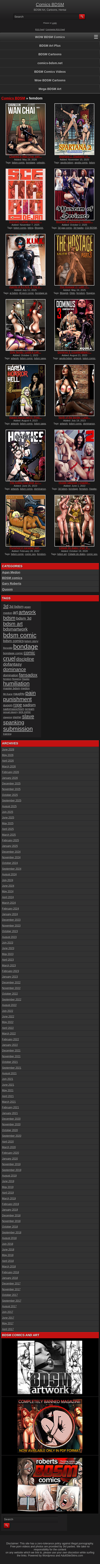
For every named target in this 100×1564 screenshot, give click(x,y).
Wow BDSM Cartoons (50, 80)
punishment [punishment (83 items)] (17, 699)
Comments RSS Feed (55, 29)
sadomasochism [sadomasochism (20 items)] (13, 709)
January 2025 (10, 846)
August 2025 (9, 806)
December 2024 (11, 851)
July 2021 (7, 1079)
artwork (15, 358)
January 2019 (10, 1209)
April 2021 (8, 1096)
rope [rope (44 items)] (17, 704)
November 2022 (11, 988)
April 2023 (8, 959)
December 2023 (11, 919)
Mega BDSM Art (50, 89)
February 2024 (10, 908)
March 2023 (9, 965)
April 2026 (8, 760)
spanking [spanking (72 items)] (13, 722)
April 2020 (8, 1141)
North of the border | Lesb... (74, 417)
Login (54, 23)
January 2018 (10, 1278)
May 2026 (8, 755)
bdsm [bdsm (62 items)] (9, 618)
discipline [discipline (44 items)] (25, 659)
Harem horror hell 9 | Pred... (25, 417)
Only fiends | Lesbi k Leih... (25, 352)
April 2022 (8, 1028)
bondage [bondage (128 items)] (25, 646)
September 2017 (11, 1300)
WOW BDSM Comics (50, 37)
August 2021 (9, 1073)
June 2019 (8, 1181)
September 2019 (11, 1170)
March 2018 (9, 1266)
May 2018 (8, 1255)
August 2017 (9, 1306)
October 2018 (10, 1226)
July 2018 (7, 1244)
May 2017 (8, 1323)
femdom (80, 293)
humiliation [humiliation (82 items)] (16, 683)
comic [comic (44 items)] (29, 652)
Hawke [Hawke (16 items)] (26, 678)
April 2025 (8, 829)
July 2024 (7, 880)
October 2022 (10, 993)
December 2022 (11, 982)
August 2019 (9, 1175)
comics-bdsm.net (50, 63)
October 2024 (10, 863)
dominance (89, 423)
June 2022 (8, 1016)
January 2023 (10, 976)
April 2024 (8, 897)
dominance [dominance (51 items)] (14, 669)
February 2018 (10, 1272)
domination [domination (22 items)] (10, 675)
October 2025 (10, 795)
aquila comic (81, 162)
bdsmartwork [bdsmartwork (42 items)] (15, 629)
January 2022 (10, 1045)
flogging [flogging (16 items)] (16, 678)
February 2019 (10, 1204)
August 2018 (9, 1238)
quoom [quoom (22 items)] (8, 705)
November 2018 (11, 1221)
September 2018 (11, 1232)
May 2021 (8, 1090)
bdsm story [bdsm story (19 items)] (31, 641)
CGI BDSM (91, 228)
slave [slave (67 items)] (28, 716)
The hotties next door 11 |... (25, 482)
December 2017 (11, 1283)
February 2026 (10, 772)
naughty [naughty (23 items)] (19, 694)
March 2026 (9, 766)
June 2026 (8, 749)
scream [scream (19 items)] (29, 709)
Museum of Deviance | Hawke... (74, 221)
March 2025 (9, 834)
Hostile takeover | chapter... (74, 482)
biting (30, 228)
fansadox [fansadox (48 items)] (28, 674)
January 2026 (10, 778)
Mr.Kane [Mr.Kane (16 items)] (8, 694)
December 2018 (11, 1215)
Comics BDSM (50, 4)
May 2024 (8, 891)
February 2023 (10, 971)
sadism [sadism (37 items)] (29, 705)
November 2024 (11, 857)
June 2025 (8, 817)
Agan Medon (11, 572)
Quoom (7, 589)
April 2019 (8, 1192)
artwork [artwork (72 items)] (27, 612)
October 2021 (10, 1062)
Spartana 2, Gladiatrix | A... (74, 156)
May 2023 (8, 954)
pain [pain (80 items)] (30, 693)
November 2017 (11, 1289)
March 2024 (9, 902)
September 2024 (11, 868)
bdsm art (62, 554)
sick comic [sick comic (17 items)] (24, 712)
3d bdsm (62, 489)
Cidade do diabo (76, 554)
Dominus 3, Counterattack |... (74, 352)
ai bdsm (14, 293)
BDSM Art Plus (50, 45)
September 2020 (11, 1135)
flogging (90, 293)
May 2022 (8, 1022)
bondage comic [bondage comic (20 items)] (13, 653)
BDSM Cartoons (50, 54)
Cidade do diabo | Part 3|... (74, 548)
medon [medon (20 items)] (25, 688)
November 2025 (11, 789)
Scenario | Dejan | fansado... (25, 221)
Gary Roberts (11, 583)
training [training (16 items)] (7, 733)
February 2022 (10, 1039)
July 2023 (7, 942)
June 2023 (8, 948)
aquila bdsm (66, 162)
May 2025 (8, 823)
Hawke (93, 489)
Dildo (72, 293)
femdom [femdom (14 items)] (7, 679)
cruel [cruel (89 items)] (9, 658)
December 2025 (11, 783)
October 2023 (10, 931)
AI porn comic (26, 293)
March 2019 (9, 1198)
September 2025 (11, 800)
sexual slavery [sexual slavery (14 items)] (10, 712)
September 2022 (11, 999)
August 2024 (9, 874)
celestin (41, 162)
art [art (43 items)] (15, 612)
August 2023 (9, 937)
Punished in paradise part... (25, 548)
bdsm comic (18, 162)
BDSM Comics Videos (50, 71)
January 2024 (10, 914)
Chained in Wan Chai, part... (25, 156)
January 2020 (10, 1158)
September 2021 (11, 1067)
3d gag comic (65, 228)
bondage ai (41, 293)
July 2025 (7, 812)
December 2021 (11, 1050)
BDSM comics (12, 577)
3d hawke (79, 228)
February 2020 (10, 1152)
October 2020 (10, 1130)
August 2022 (9, 1005)
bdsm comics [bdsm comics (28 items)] (13, 641)
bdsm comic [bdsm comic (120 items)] (19, 635)
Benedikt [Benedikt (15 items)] (8, 648)
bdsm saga (40, 358)
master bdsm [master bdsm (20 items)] (11, 688)
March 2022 (9, 1033)
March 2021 (9, 1101)
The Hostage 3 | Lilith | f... (74, 287)
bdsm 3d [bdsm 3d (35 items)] (23, 618)
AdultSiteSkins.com (72, 1555)
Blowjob (39, 228)
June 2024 (8, 885)
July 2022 (7, 1011)
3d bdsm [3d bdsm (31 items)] (16, 606)
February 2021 (10, 1107)
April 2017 (8, 1329)
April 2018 (8, 1261)
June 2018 (8, 1249)
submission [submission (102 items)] (18, 728)
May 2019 (8, 1187)
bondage (30, 162)
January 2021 (10, 1113)
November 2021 (11, 1056)
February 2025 (10, 840)
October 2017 (10, 1295)
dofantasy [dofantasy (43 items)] (12, 664)
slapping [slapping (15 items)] (7, 717)
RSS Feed (39, 29)
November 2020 (11, 1124)
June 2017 (8, 1317)
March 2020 (9, 1147)
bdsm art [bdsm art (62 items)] (13, 624)
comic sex (30, 554)
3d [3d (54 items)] (5, 606)
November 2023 (11, 925)
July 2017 (7, 1312)
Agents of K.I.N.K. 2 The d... (25, 287)
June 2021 (8, 1084)
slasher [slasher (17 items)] (17, 717)
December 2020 (11, 1118)
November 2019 (11, 1164)
